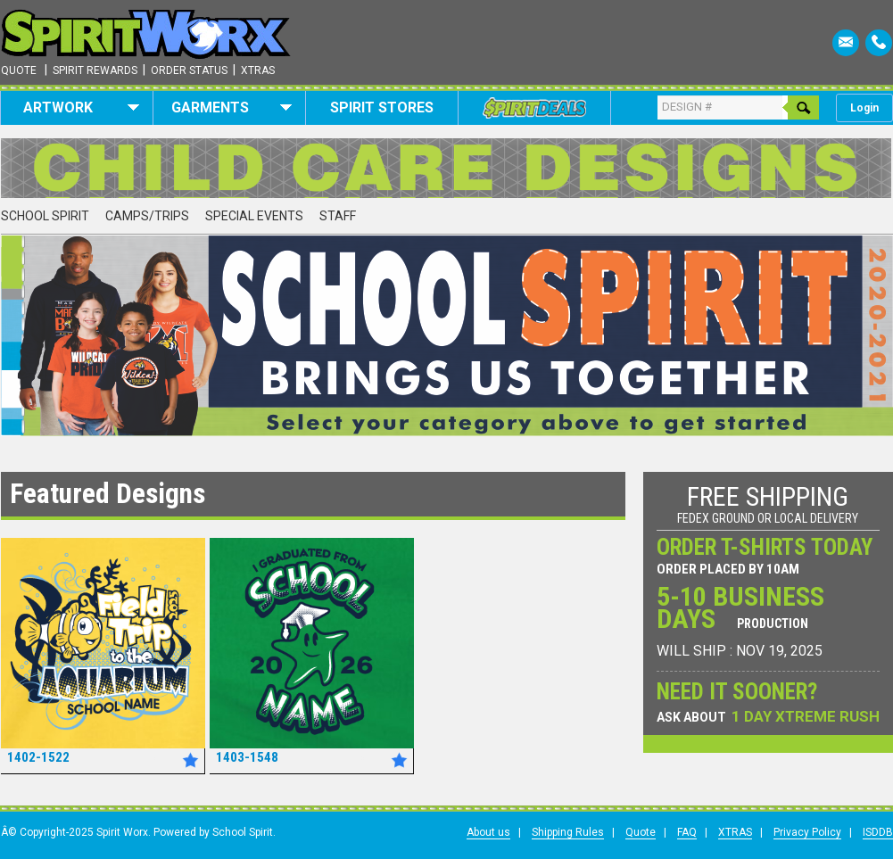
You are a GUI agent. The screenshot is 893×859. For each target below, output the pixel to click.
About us (488, 832)
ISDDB (878, 832)
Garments (231, 107)
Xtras (258, 70)
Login (864, 108)
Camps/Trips (147, 216)
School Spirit (45, 216)
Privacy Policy (807, 832)
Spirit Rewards (95, 70)
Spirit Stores (382, 107)
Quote (19, 70)
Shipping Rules (568, 832)
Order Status (189, 70)
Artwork (81, 107)
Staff (337, 216)
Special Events (254, 216)
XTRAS (735, 832)
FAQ (687, 832)
